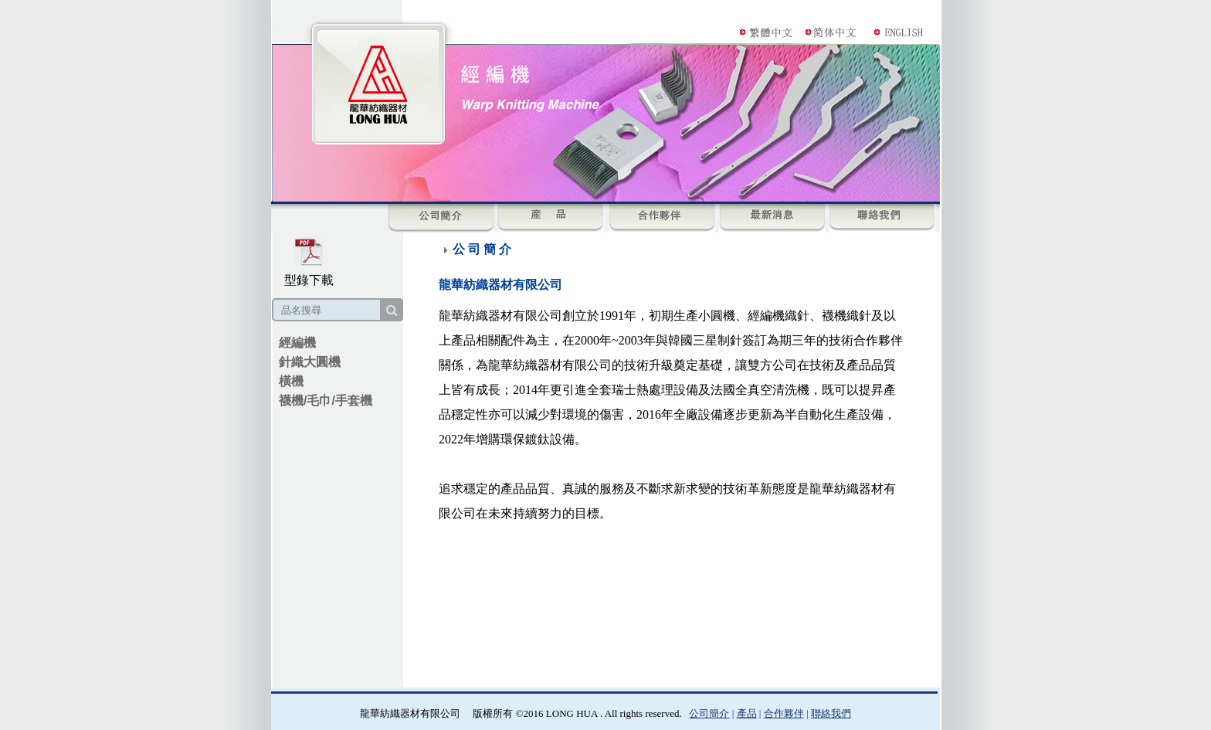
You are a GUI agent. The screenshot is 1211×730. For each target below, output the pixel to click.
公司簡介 (709, 713)
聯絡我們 (831, 713)
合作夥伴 (784, 713)
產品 (747, 713)
